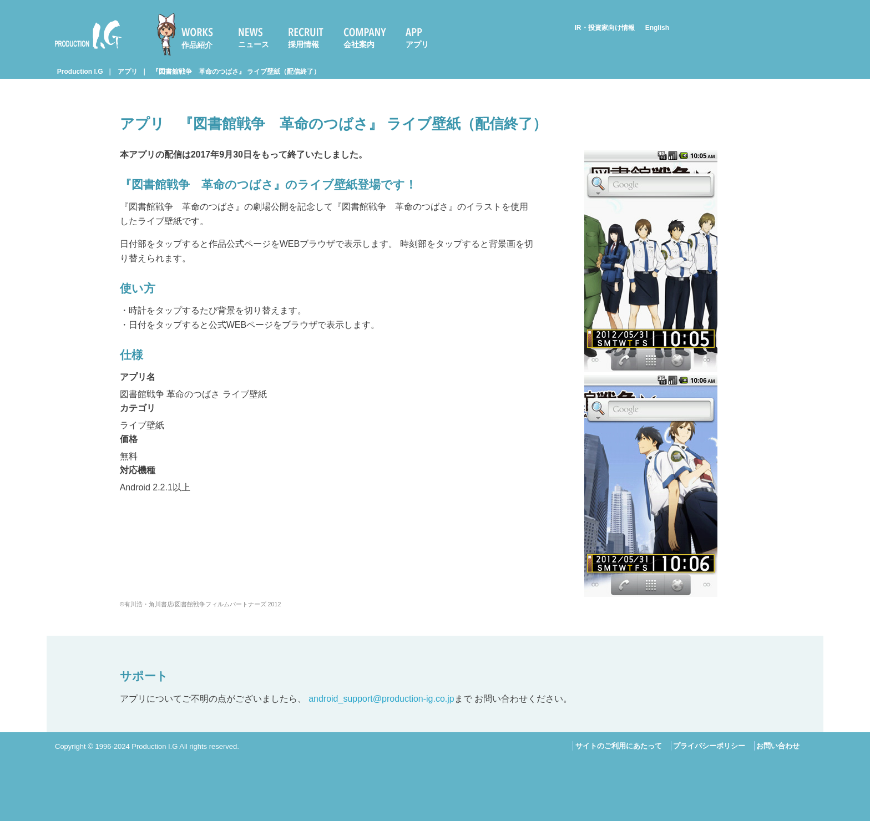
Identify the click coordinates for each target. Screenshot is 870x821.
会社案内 (359, 44)
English (657, 28)
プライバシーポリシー (709, 746)
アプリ (417, 44)
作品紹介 (197, 44)
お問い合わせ (778, 746)
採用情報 (303, 44)
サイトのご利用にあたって (618, 746)
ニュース (253, 44)
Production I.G (88, 34)
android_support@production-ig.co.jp (381, 698)
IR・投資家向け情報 (605, 28)
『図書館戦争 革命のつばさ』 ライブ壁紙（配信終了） (236, 71)
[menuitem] (189, 34)
